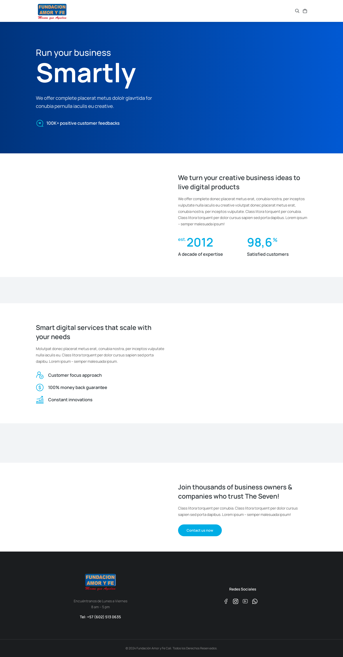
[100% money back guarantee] (40, 387)
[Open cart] (305, 11)
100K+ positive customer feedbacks (83, 122)
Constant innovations (70, 400)
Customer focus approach (75, 375)
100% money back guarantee (77, 387)
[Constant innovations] (40, 400)
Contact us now (200, 530)
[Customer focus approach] (40, 375)
